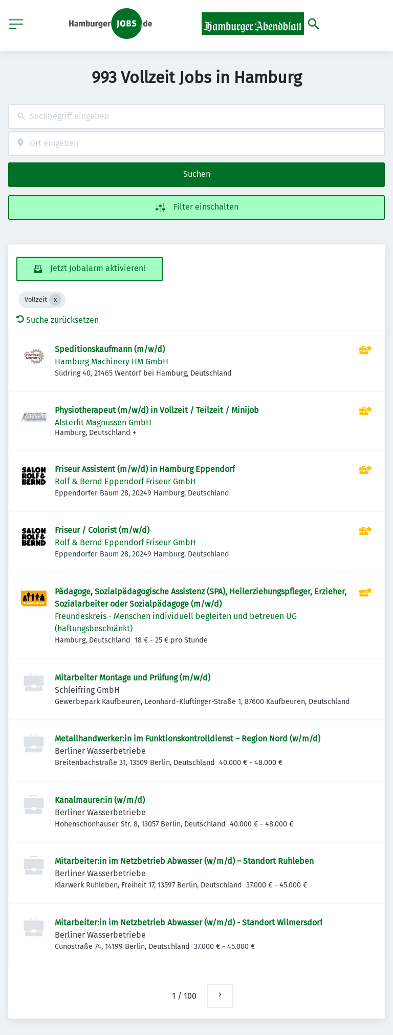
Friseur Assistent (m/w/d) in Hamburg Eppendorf (145, 469)
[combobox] (196, 116)
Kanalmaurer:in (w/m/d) (100, 800)
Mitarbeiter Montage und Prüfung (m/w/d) (132, 677)
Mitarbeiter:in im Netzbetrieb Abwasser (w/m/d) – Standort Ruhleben (184, 861)
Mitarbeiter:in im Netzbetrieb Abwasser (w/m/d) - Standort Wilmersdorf (188, 922)
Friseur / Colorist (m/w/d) (102, 530)
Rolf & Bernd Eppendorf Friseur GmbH (125, 481)
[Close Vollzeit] (55, 300)
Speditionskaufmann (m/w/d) (110, 349)
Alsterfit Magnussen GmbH (103, 422)
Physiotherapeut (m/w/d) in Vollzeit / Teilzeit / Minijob (157, 410)
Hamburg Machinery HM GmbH (111, 361)
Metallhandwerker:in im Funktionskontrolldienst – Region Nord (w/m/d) (187, 738)
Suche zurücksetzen (57, 320)
